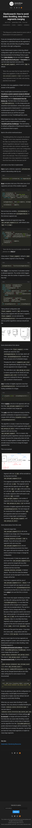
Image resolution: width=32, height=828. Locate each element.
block (5, 270)
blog (11, 7)
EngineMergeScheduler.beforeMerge (11, 647)
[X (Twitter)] (14, 7)
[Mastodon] (16, 7)
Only (2, 384)
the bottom (24, 59)
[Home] (15, 4)
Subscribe (16, 811)
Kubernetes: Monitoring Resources (11, 744)
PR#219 (12, 251)
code (5, 412)
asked (8, 592)
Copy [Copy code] (28, 175)
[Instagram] (19, 7)
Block (2, 183)
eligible (7, 403)
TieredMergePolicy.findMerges (10, 124)
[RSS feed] (21, 7)
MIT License (17, 824)
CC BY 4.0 (21, 822)
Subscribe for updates (16, 805)
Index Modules (8, 57)
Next (2, 220)
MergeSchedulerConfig (7, 659)
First (2, 169)
